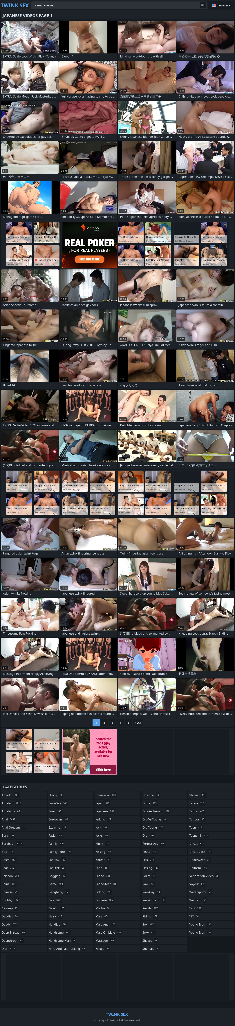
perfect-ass (153, 843)
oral (148, 835)
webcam (198, 900)
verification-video (204, 876)
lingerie (104, 900)
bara (8, 835)
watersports (200, 892)
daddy (9, 924)
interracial (106, 795)
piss (148, 860)
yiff (194, 916)
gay (55, 900)
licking (103, 892)
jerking (103, 819)
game (56, 884)
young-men (200, 932)
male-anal (105, 924)
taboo (197, 803)
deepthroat (13, 940)
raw (148, 884)
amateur (12, 803)
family (56, 843)
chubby (10, 900)
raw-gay (151, 892)
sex (149, 924)
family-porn (60, 851)
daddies (10, 916)
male (102, 916)
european (59, 819)
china (9, 884)
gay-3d (57, 908)
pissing (150, 868)
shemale (151, 948)
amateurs (11, 811)
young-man (200, 924)
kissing (103, 851)
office (150, 803)
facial (56, 835)
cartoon (11, 876)
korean (103, 860)
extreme (58, 827)
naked (102, 948)
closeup (10, 908)
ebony (56, 795)
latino (103, 876)
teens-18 (199, 835)
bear (8, 868)
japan (102, 803)
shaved (150, 940)
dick (9, 948)
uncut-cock (200, 851)
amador (11, 795)
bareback (12, 843)
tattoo (197, 811)
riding (150, 916)
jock (101, 827)
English (225, 5)
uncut (197, 843)
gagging (57, 876)
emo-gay (58, 803)
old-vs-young (154, 819)
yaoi (195, 908)
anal (9, 819)
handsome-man (62, 940)
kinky (102, 843)
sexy (149, 932)
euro (55, 811)
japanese (105, 811)
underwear (199, 860)
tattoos (197, 819)
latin (102, 868)
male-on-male (108, 932)
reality (150, 908)
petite (149, 851)
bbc (8, 851)
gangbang (59, 892)
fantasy (57, 860)
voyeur (197, 884)
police (149, 876)
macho (103, 908)
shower (198, 795)
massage (105, 940)
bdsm (9, 860)
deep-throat (14, 932)
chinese (10, 892)
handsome (60, 932)
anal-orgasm (14, 827)
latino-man (106, 884)
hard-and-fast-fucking (67, 948)
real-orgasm (154, 900)
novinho (151, 795)
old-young (153, 827)
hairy (56, 916)
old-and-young (156, 811)
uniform (198, 868)
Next (137, 722)
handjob (58, 924)
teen (196, 827)
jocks (102, 835)
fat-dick (57, 868)
